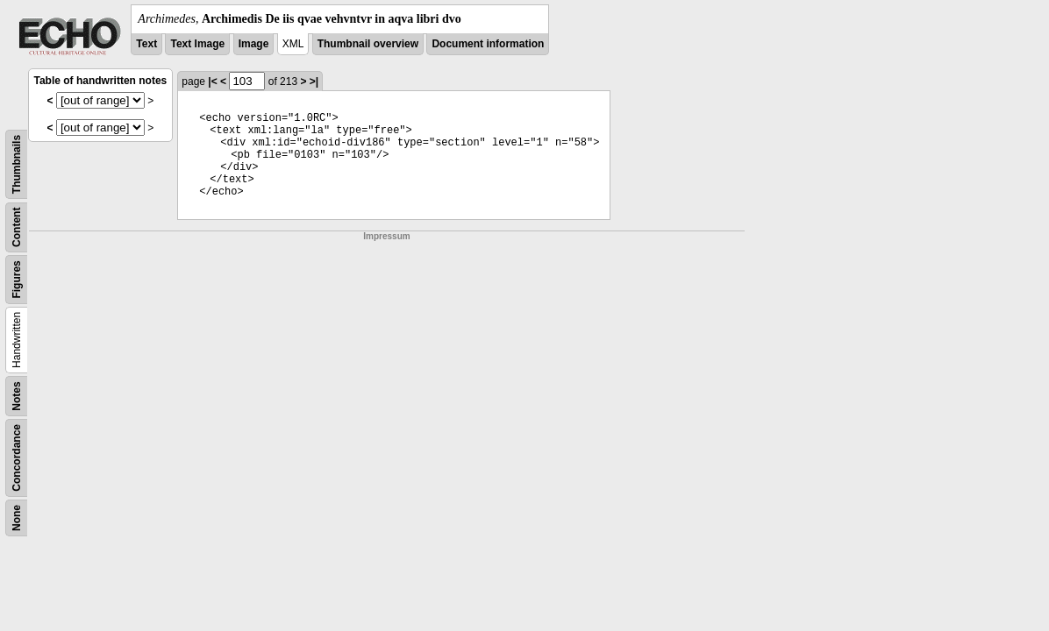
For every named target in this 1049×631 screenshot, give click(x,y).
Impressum (386, 236)
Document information (488, 44)
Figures (17, 279)
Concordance (17, 458)
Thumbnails (17, 164)
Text (146, 44)
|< (212, 81)
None (17, 518)
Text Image (197, 44)
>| (314, 81)
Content (17, 227)
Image (254, 44)
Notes (17, 395)
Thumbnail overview (368, 44)
